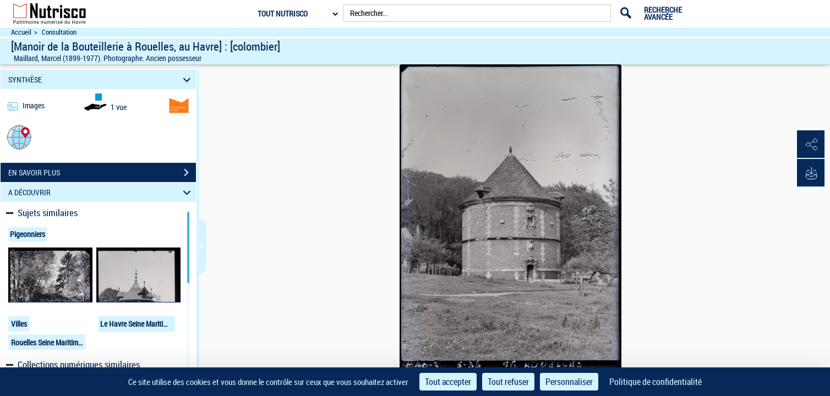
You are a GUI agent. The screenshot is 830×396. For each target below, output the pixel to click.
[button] (19, 136)
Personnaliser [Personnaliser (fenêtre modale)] (569, 382)
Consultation (59, 32)
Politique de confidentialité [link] (655, 382)
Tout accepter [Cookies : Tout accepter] (448, 382)
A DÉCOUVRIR (101, 192)
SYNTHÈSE (101, 79)
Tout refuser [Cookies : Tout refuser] (508, 382)
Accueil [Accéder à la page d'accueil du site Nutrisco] (21, 32)
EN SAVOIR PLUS (102, 172)
